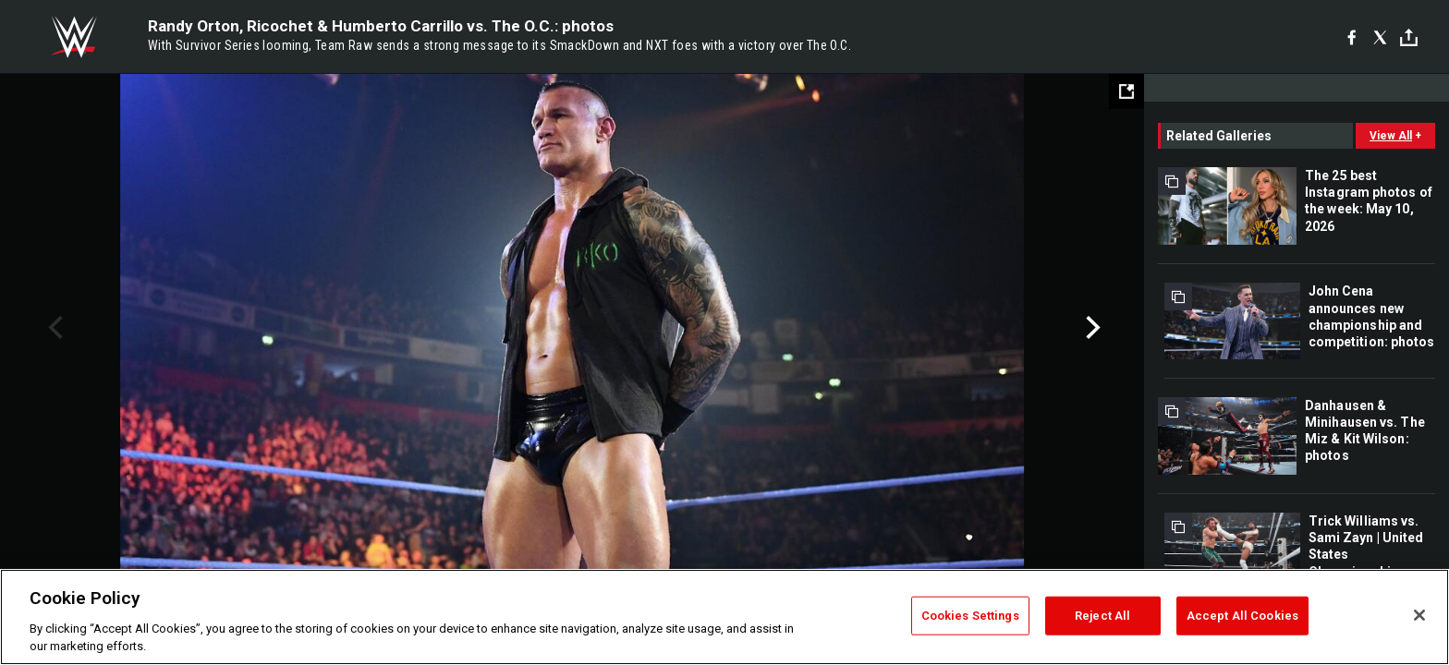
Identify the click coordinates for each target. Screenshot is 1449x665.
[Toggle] (1408, 37)
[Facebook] (1351, 37)
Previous (53, 328)
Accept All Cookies (1242, 616)
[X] (1380, 37)
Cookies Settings (970, 616)
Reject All (1102, 616)
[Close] (1419, 615)
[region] (724, 617)
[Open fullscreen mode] (1126, 91)
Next (1091, 328)
